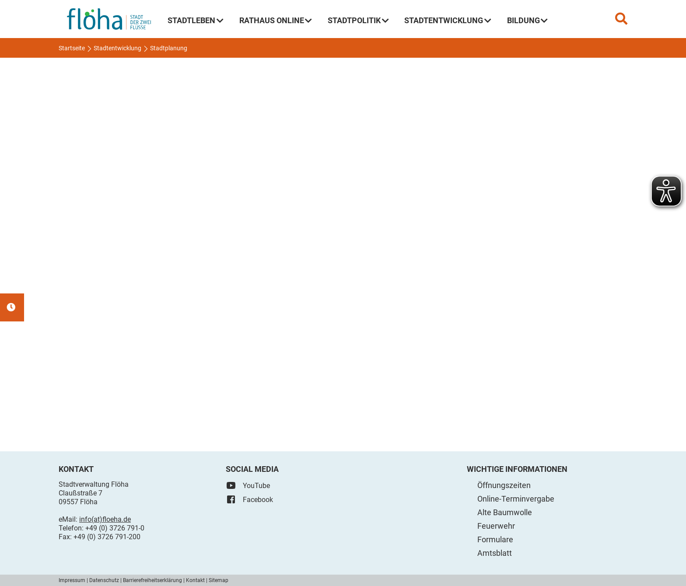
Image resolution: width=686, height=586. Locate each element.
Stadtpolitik (358, 20)
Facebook (249, 499)
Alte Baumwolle (504, 512)
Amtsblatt (494, 553)
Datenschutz (104, 580)
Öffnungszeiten (504, 485)
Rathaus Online (275, 20)
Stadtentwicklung (447, 20)
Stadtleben (196, 20)
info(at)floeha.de (105, 519)
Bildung (527, 20)
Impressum (72, 580)
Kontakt (195, 580)
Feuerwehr (496, 525)
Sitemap (218, 580)
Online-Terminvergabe (515, 498)
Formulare (495, 539)
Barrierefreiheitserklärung (152, 580)
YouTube (248, 485)
